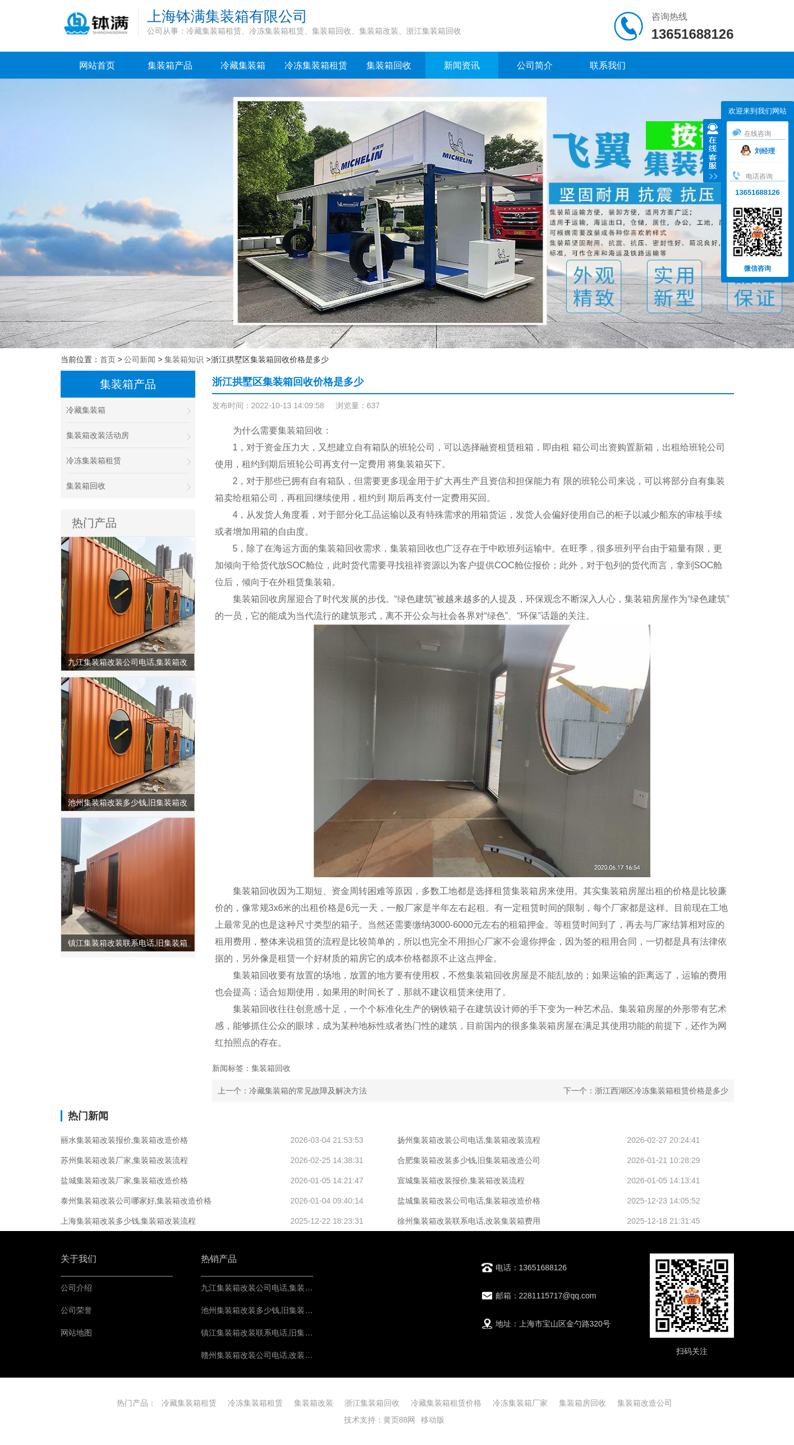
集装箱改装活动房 (128, 435)
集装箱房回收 (582, 1402)
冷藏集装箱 (243, 65)
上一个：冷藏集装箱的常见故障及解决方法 (292, 1090)
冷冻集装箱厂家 (520, 1402)
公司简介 (535, 65)
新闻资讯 (462, 65)
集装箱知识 (184, 359)
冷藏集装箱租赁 (189, 1402)
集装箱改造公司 (644, 1402)
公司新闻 (139, 359)
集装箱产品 (170, 65)
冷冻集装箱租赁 (315, 65)
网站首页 (97, 65)
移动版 (432, 1419)
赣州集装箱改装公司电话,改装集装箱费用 (273, 1355)
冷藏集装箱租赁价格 (446, 1402)
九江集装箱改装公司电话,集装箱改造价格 (273, 1287)
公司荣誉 (76, 1310)
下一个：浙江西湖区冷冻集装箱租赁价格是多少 (645, 1090)
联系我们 (608, 65)
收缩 (712, 152)
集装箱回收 (388, 65)
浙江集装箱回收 (372, 1402)
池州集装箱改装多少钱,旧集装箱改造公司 (273, 1310)
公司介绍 (76, 1287)
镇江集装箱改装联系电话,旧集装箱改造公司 (276, 1332)
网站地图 (76, 1332)
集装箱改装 (313, 1402)
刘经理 (758, 151)
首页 (108, 359)
